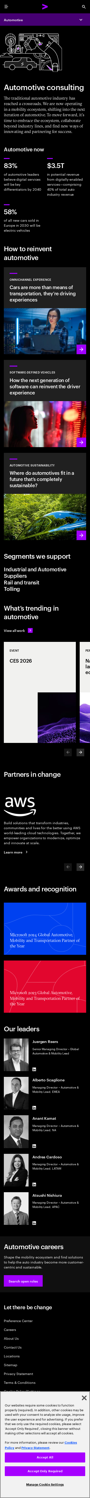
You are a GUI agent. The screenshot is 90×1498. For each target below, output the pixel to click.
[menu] (6, 6)
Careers (10, 1329)
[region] (45, 1444)
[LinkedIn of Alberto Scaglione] (34, 1107)
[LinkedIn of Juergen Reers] (34, 1069)
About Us (11, 1338)
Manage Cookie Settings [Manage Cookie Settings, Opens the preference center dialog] (45, 1484)
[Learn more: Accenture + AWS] (16, 852)
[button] (23, 1281)
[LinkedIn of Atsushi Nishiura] (34, 1223)
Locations (12, 1355)
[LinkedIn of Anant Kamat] (34, 1146)
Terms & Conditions (20, 1382)
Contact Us (13, 1347)
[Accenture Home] (45, 6)
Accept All (45, 1457)
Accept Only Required (45, 1471)
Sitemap (10, 1364)
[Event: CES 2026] (40, 692)
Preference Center (18, 1320)
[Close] (84, 1398)
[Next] (80, 752)
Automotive (13, 19)
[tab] (45, 572)
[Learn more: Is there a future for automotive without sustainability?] (45, 496)
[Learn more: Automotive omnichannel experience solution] (45, 310)
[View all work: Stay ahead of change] (18, 630)
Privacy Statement (18, 1373)
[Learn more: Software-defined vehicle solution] (45, 403)
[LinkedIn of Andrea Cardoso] (34, 1184)
